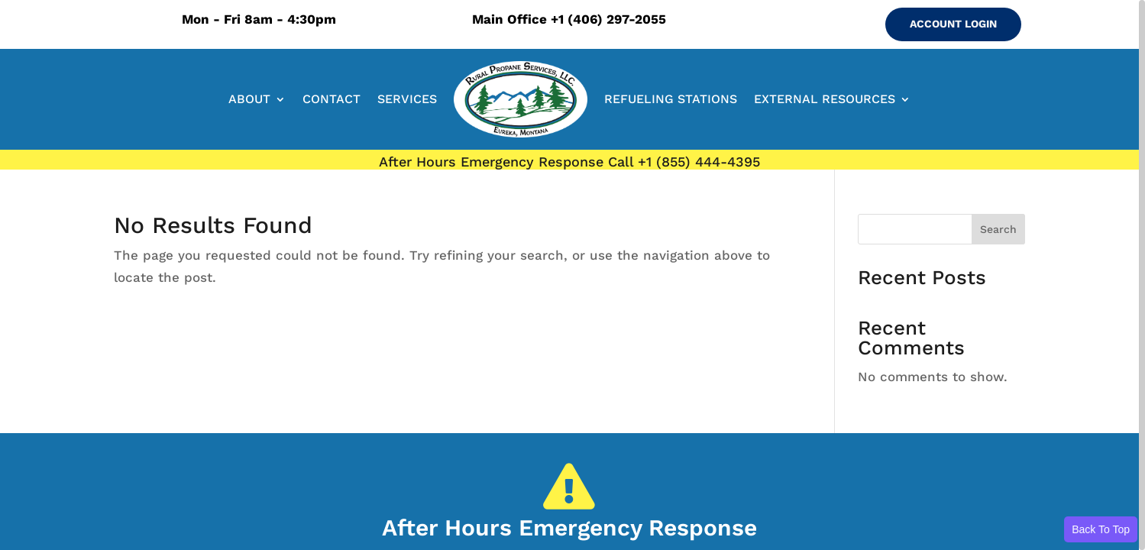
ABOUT (249, 99)
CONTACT (331, 99)
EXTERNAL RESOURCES (824, 99)
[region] (572, 275)
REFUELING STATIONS (670, 99)
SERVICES (407, 99)
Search (998, 229)
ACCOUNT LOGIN (953, 24)
